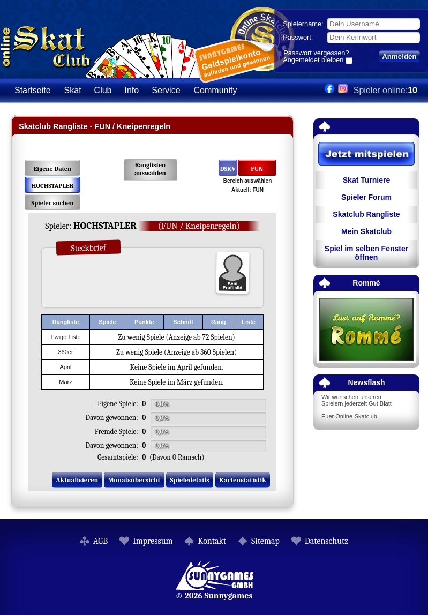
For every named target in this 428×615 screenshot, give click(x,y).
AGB (100, 541)
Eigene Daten (52, 168)
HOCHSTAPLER (53, 186)
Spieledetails (189, 480)
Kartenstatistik (242, 480)
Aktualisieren (77, 480)
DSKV (228, 168)
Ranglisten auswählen (150, 169)
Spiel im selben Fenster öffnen (366, 252)
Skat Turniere (366, 180)
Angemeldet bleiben (313, 60)
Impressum (152, 541)
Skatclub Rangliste (366, 214)
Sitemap (265, 541)
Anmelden (399, 56)
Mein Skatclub (366, 231)
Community (215, 90)
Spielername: (303, 24)
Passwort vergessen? (316, 53)
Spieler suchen (52, 203)
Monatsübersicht (134, 480)
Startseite (32, 90)
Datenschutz (326, 541)
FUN (257, 168)
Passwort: (298, 37)
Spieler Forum (366, 197)
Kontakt (212, 541)
